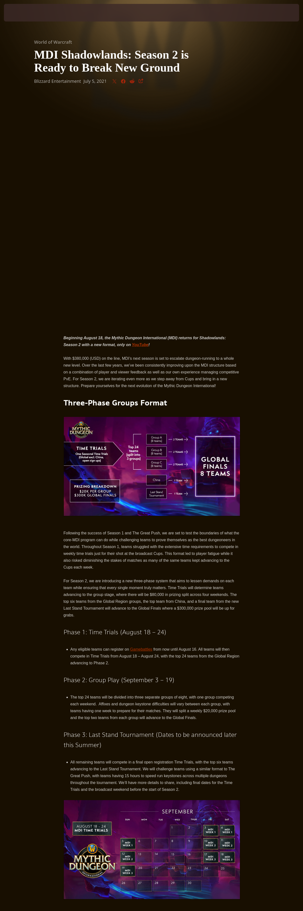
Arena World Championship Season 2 (180, 727)
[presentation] (19, 12)
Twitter (110, 734)
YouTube (193, 734)
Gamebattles (141, 419)
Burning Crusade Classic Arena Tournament (102, 727)
